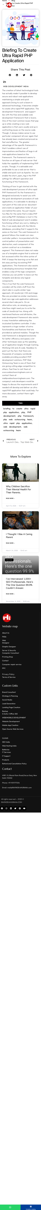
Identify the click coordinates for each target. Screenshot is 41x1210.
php (23, 429)
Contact (5, 660)
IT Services (6, 752)
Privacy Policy (8, 674)
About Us (5, 633)
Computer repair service (11, 664)
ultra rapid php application (17, 440)
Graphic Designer (9, 646)
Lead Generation (8, 703)
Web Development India (16, 88)
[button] (10, 77)
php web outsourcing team (17, 437)
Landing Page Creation (11, 707)
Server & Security (9, 650)
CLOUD (5, 738)
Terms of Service (8, 677)
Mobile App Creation (10, 725)
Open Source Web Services (12, 729)
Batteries (5, 749)
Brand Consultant (9, 692)
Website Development (11, 721)
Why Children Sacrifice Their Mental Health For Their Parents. (18, 561)
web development (12, 444)
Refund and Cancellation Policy (14, 764)
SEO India (6, 742)
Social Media (7, 700)
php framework (25, 433)
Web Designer (5, 641)
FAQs (4, 637)
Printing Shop (7, 657)
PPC (4, 668)
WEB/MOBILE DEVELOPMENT (14, 717)
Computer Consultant (10, 653)
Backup (5, 711)
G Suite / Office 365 (10, 714)
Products (5, 760)
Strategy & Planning (10, 696)
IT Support (6, 756)
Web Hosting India (9, 746)
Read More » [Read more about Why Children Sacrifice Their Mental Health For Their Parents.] (10, 570)
